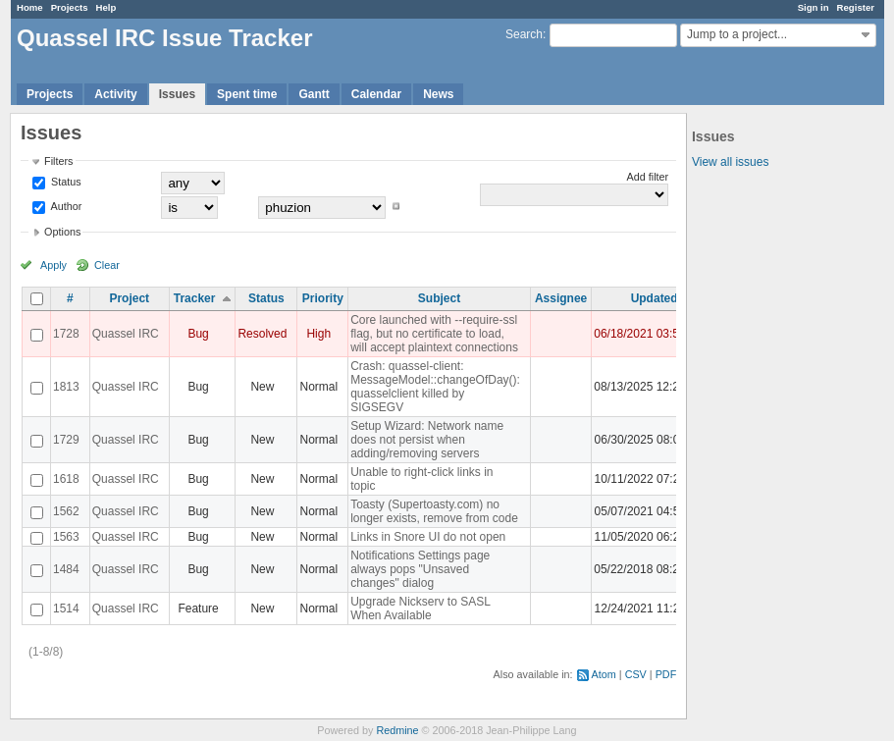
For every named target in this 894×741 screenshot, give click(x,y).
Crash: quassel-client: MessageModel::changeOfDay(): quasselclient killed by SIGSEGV (435, 386)
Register (855, 7)
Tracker (195, 298)
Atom (604, 674)
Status (64, 181)
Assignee (561, 298)
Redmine (397, 730)
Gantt (313, 94)
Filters (58, 161)
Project (129, 298)
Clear (107, 265)
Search (524, 34)
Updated (654, 298)
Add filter (648, 177)
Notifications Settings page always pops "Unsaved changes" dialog (420, 569)
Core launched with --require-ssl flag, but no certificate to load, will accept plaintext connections (434, 333)
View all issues (730, 162)
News (438, 94)
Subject (439, 298)
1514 (66, 608)
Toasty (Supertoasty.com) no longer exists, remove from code (434, 511)
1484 (66, 569)
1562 (66, 511)
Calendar (376, 94)
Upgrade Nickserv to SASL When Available (420, 608)
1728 (66, 334)
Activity (115, 94)
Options (62, 232)
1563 (66, 537)
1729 (66, 440)
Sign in (813, 7)
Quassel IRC (125, 334)
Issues (177, 94)
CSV (636, 674)
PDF (666, 674)
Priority (322, 298)
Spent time (247, 94)
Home (30, 7)
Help (106, 7)
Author (64, 206)
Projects (69, 7)
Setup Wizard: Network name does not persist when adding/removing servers (426, 439)
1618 (66, 479)
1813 (66, 387)
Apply (53, 265)
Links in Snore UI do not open (427, 537)
